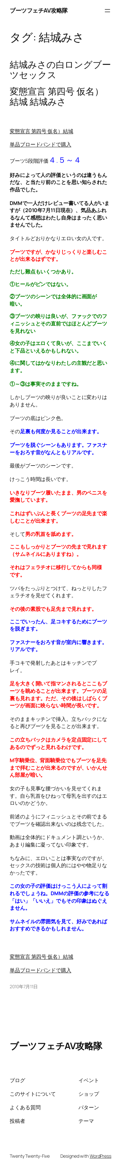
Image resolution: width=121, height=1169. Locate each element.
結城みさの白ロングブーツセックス (60, 69)
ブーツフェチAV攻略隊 (39, 10)
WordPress (100, 1156)
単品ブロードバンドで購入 (40, 144)
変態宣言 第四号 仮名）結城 (41, 131)
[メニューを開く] (107, 11)
